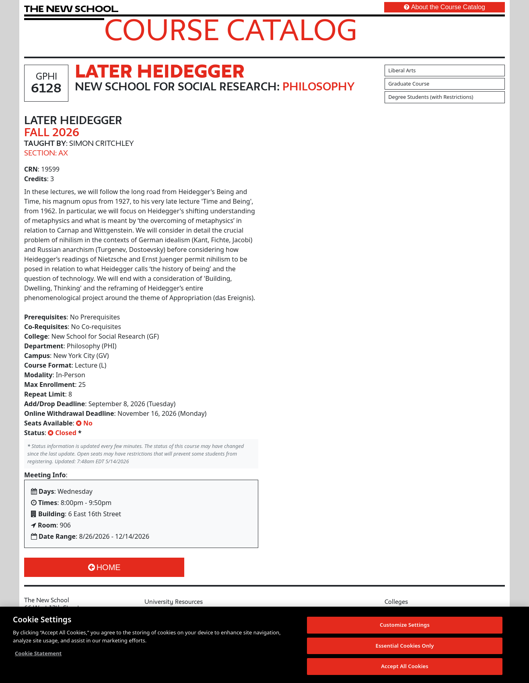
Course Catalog (230, 29)
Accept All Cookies (404, 666)
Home (104, 567)
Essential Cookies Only (405, 645)
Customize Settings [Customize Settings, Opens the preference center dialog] (405, 624)
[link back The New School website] (71, 9)
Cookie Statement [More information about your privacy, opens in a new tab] (38, 653)
